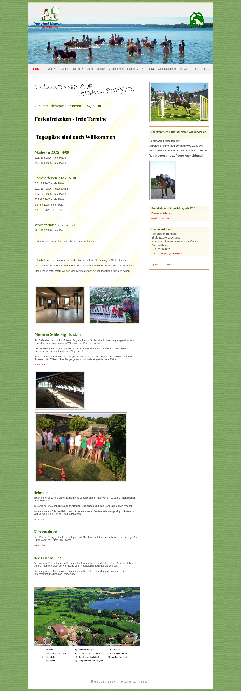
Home (37, 69)
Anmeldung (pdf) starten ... (162, 218)
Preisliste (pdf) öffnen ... (161, 213)
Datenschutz (171, 264)
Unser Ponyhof (57, 69)
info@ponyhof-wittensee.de (172, 254)
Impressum (155, 264)
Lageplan (202, 69)
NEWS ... (185, 69)
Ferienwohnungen (162, 69)
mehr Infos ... (42, 364)
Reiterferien (83, 69)
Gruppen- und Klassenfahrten (120, 69)
